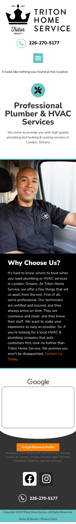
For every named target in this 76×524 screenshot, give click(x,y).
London (10, 457)
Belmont (65, 457)
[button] (38, 58)
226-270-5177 (44, 43)
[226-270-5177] (21, 43)
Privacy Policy (49, 519)
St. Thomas (22, 457)
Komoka (34, 457)
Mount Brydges (49, 457)
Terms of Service (28, 519)
